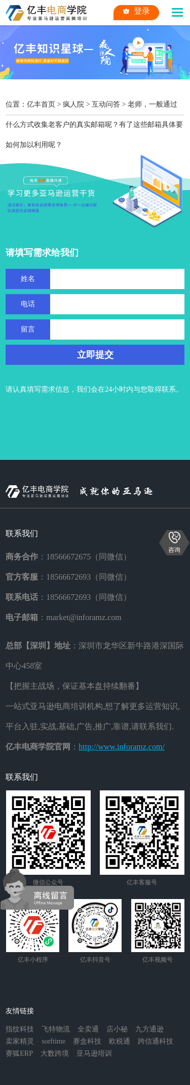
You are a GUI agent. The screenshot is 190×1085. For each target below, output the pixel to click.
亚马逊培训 (94, 1053)
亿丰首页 (41, 104)
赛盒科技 (87, 1041)
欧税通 (119, 1041)
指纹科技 (20, 1029)
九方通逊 (149, 1029)
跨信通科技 (155, 1041)
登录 (136, 11)
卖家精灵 (20, 1041)
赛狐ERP (19, 1053)
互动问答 (106, 104)
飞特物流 (56, 1029)
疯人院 (73, 104)
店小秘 (117, 1029)
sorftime (53, 1041)
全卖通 (88, 1029)
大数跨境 (55, 1053)
